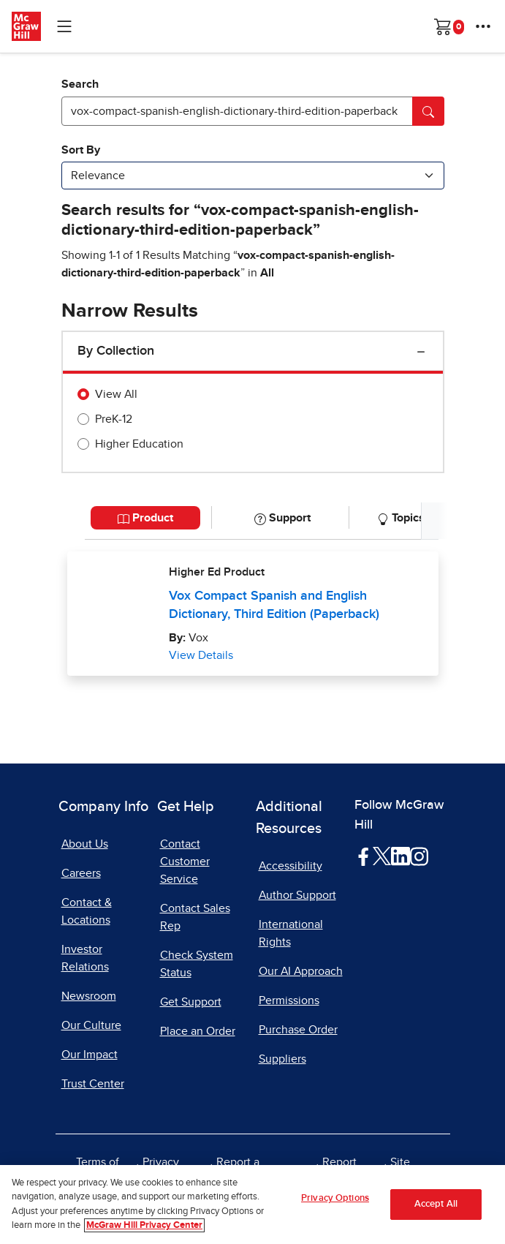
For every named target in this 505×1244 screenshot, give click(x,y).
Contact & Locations (86, 911)
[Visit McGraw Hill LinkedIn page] (400, 856)
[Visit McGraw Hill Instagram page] (419, 856)
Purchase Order (298, 1030)
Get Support (190, 1002)
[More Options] (483, 26)
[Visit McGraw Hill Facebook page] (363, 856)
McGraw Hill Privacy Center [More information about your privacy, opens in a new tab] (144, 1227)
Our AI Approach (301, 971)
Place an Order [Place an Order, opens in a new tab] (197, 1031)
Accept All (435, 1206)
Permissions (289, 1000)
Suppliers (282, 1059)
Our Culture (91, 1025)
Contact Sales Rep (195, 917)
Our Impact (89, 1054)
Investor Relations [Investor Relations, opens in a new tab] (85, 958)
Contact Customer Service (185, 861)
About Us (84, 844)
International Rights (291, 933)
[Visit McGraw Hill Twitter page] (382, 856)
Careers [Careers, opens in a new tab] (81, 873)
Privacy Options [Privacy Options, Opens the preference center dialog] (335, 1200)
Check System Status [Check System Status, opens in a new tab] (196, 964)
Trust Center (92, 1084)
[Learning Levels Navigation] (64, 26)
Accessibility (290, 866)
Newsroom (88, 996)
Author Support (297, 895)
